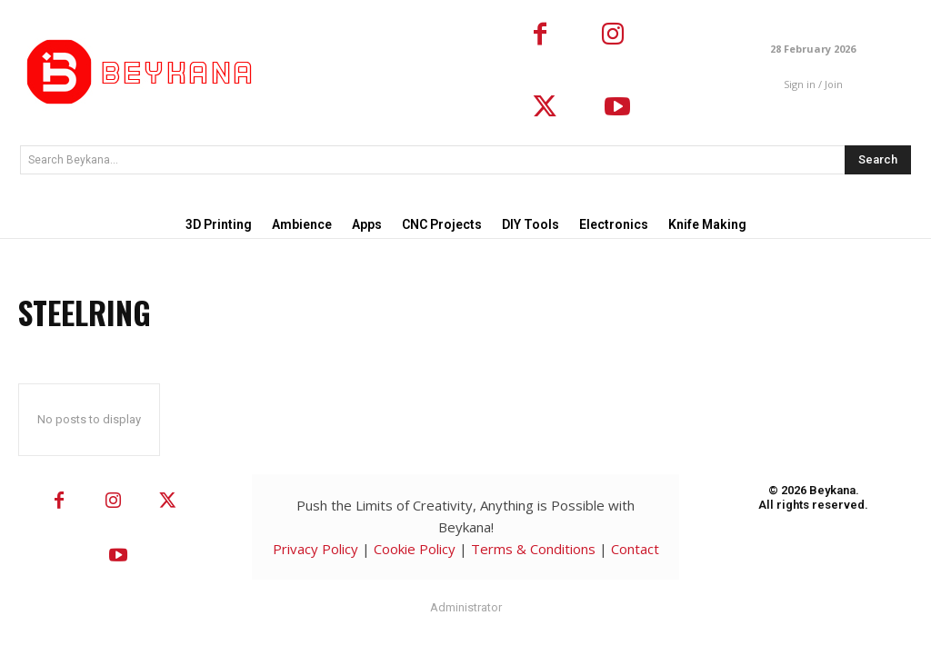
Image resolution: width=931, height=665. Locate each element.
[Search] (878, 159)
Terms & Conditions (533, 549)
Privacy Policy (315, 549)
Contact (635, 549)
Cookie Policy (414, 549)
